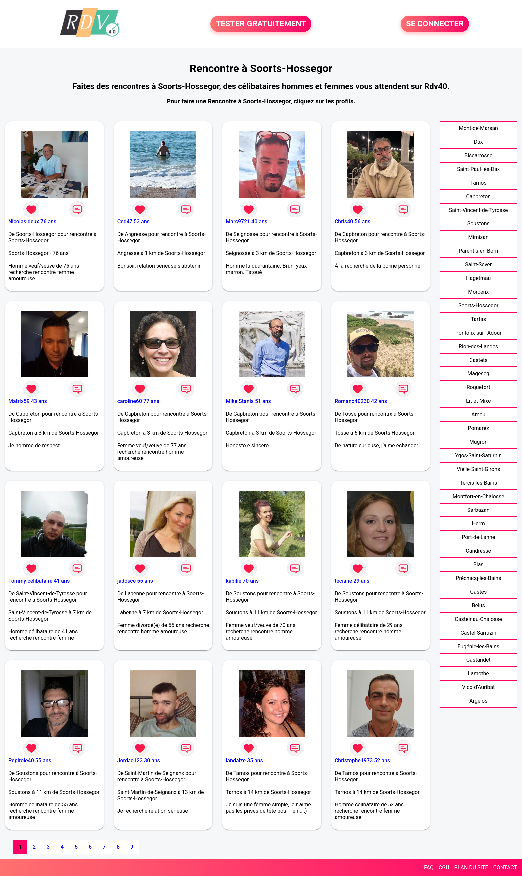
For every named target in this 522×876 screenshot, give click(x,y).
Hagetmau (478, 278)
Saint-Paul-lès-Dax (478, 169)
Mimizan (478, 237)
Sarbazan (478, 510)
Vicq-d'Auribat (478, 687)
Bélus (478, 605)
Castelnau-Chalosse (478, 619)
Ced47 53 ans (133, 222)
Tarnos (478, 183)
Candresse (478, 551)
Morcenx (478, 292)
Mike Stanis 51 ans (248, 401)
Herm (478, 523)
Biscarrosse (478, 155)
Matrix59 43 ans (27, 401)
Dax (478, 142)
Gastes (478, 592)
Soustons (478, 223)
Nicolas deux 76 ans (32, 222)
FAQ (429, 867)
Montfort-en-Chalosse (478, 496)
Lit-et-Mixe (478, 401)
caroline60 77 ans (138, 401)
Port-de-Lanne (478, 537)
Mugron (478, 442)
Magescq (478, 373)
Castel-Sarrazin (478, 633)
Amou (478, 414)
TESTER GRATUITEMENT (261, 24)
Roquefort (478, 387)
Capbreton (478, 196)
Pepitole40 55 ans (29, 760)
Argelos (478, 701)
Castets (478, 360)
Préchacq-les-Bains (478, 578)
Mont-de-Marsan (478, 128)
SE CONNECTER (435, 24)
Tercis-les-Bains (478, 483)
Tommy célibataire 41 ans (39, 581)
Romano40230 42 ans (361, 401)
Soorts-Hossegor (478, 305)
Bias (478, 564)
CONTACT (505, 867)
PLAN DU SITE (471, 867)
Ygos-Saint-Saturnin (478, 455)
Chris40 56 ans (352, 222)
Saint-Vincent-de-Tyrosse (478, 210)
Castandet (478, 660)
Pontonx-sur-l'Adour (478, 333)
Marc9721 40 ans (246, 222)
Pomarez (478, 428)
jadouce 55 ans (135, 581)
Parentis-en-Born (478, 251)
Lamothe (478, 673)
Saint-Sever (478, 264)
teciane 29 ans (352, 581)
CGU (444, 867)
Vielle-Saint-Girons (478, 469)
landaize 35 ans (244, 760)
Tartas (478, 319)
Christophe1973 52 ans (362, 760)
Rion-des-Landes (478, 346)
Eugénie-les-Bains (478, 646)
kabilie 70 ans (242, 581)
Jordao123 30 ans (138, 760)
